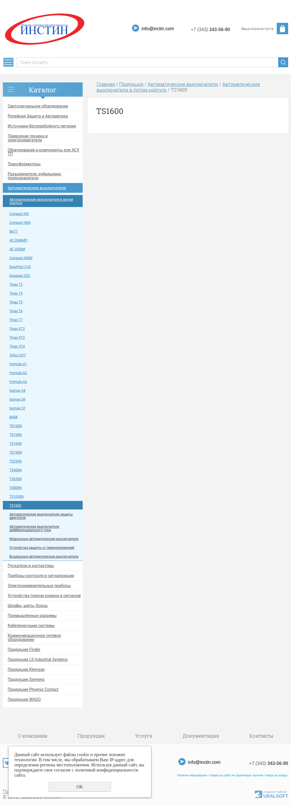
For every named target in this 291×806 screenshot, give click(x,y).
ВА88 (13, 417)
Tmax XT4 (17, 346)
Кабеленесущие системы (31, 625)
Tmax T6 (16, 311)
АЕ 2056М (17, 249)
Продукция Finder (24, 649)
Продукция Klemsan (26, 669)
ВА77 (13, 232)
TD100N (15, 426)
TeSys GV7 (17, 355)
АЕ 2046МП (18, 240)
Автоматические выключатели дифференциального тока (34, 528)
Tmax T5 (16, 302)
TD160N (15, 452)
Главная (106, 84)
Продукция (131, 84)
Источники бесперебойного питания (42, 126)
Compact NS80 (20, 258)
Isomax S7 (17, 408)
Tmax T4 (16, 293)
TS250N (15, 461)
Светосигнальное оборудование (38, 106)
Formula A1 (18, 364)
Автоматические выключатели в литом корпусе (41, 201)
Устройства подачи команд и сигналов (44, 595)
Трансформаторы (24, 164)
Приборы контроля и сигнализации (41, 575)
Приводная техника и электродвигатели (28, 138)
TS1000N (16, 497)
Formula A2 (18, 373)
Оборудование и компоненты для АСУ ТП (43, 152)
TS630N (15, 479)
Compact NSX (20, 223)
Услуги (143, 735)
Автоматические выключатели (37, 188)
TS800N (15, 488)
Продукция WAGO (24, 699)
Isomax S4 (17, 391)
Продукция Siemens (26, 679)
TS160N (15, 444)
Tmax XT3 (17, 338)
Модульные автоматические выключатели (43, 539)
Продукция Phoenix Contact (33, 689)
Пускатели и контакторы (31, 565)
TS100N (15, 435)
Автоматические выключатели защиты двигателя (41, 516)
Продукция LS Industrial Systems (38, 659)
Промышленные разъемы (32, 615)
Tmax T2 (16, 285)
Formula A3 (18, 382)
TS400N (15, 470)
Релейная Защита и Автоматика (38, 116)
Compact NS (19, 214)
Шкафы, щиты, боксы (28, 605)
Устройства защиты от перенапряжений (41, 548)
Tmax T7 (16, 320)
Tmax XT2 (17, 329)
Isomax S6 (17, 399)
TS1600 (15, 505)
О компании (32, 735)
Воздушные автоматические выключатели (43, 557)
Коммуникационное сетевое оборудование (34, 637)
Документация (201, 735)
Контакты (261, 735)
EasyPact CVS (20, 267)
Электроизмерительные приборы (39, 585)
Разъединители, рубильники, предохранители (35, 176)
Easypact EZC (19, 276)
